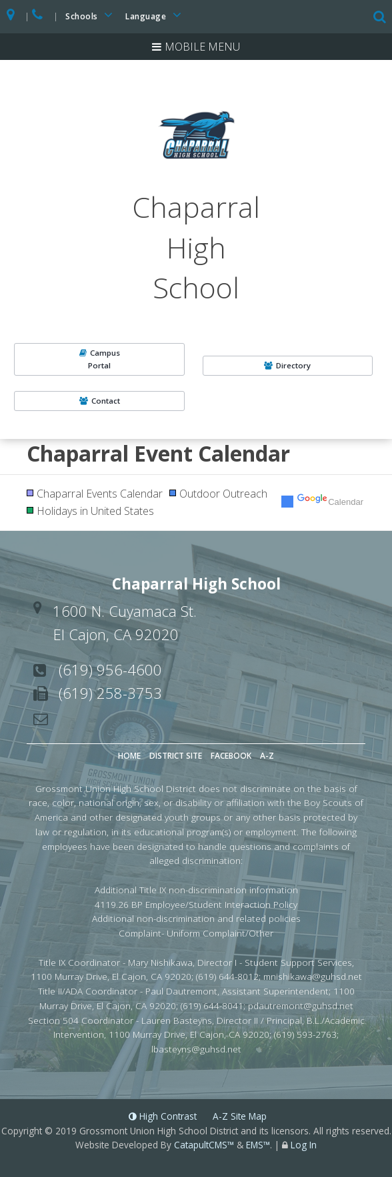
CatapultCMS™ (204, 1144)
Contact (99, 401)
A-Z (267, 755)
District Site (175, 755)
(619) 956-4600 (110, 669)
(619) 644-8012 (227, 976)
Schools (91, 15)
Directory (287, 365)
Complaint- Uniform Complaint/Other (196, 933)
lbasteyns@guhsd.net (196, 1048)
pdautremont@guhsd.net (300, 1005)
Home (129, 755)
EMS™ (258, 1144)
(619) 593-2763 (305, 1034)
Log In (304, 1144)
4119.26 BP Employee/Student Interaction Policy (196, 904)
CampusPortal (99, 359)
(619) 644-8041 (212, 1005)
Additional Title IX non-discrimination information (196, 889)
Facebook (231, 755)
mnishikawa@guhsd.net (312, 976)
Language (155, 15)
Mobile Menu (202, 46)
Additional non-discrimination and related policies (196, 918)
